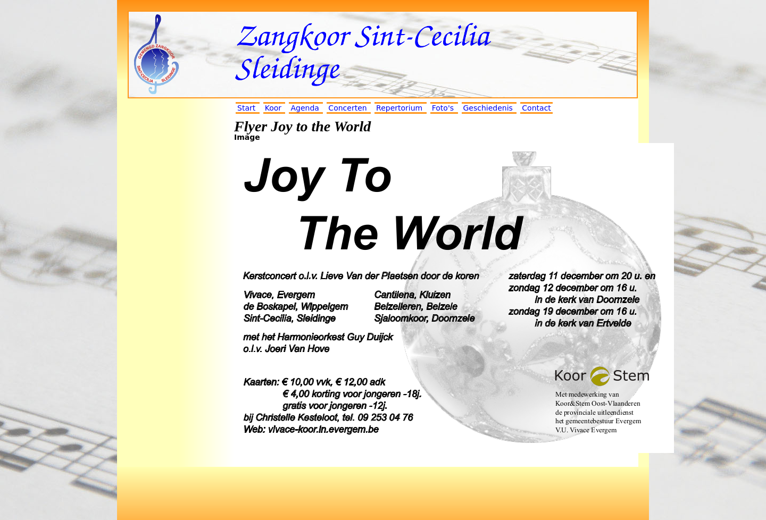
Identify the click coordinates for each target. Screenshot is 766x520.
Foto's (443, 108)
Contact (536, 108)
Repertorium (399, 108)
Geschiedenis (488, 108)
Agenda (304, 108)
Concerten (347, 108)
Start (246, 108)
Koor (273, 108)
